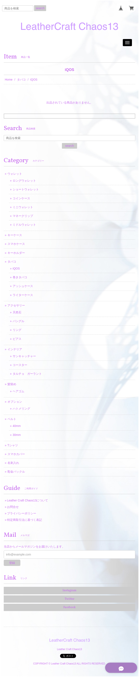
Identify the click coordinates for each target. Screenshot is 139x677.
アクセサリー (16, 305)
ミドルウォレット (24, 224)
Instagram (69, 590)
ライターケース (23, 295)
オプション (14, 401)
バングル (18, 321)
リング (17, 330)
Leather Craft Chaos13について (27, 500)
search (40, 8)
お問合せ (13, 507)
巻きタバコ (20, 277)
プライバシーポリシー (21, 513)
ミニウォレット (23, 207)
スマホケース (16, 243)
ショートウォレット (26, 189)
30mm (17, 435)
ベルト (11, 419)
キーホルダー (16, 252)
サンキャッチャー (24, 356)
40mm (17, 426)
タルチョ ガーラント (27, 373)
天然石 (17, 312)
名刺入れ (13, 462)
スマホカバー (16, 454)
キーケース (14, 235)
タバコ (21, 79)
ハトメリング (21, 408)
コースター (20, 365)
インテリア (14, 349)
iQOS (16, 268)
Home (8, 79)
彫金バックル (16, 471)
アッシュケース (23, 286)
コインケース (21, 198)
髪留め (11, 384)
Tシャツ (12, 445)
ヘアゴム (18, 391)
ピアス (17, 338)
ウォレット (14, 173)
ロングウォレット (24, 180)
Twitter (69, 599)
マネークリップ (23, 216)
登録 (12, 562)
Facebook (69, 607)
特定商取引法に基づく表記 (24, 519)
